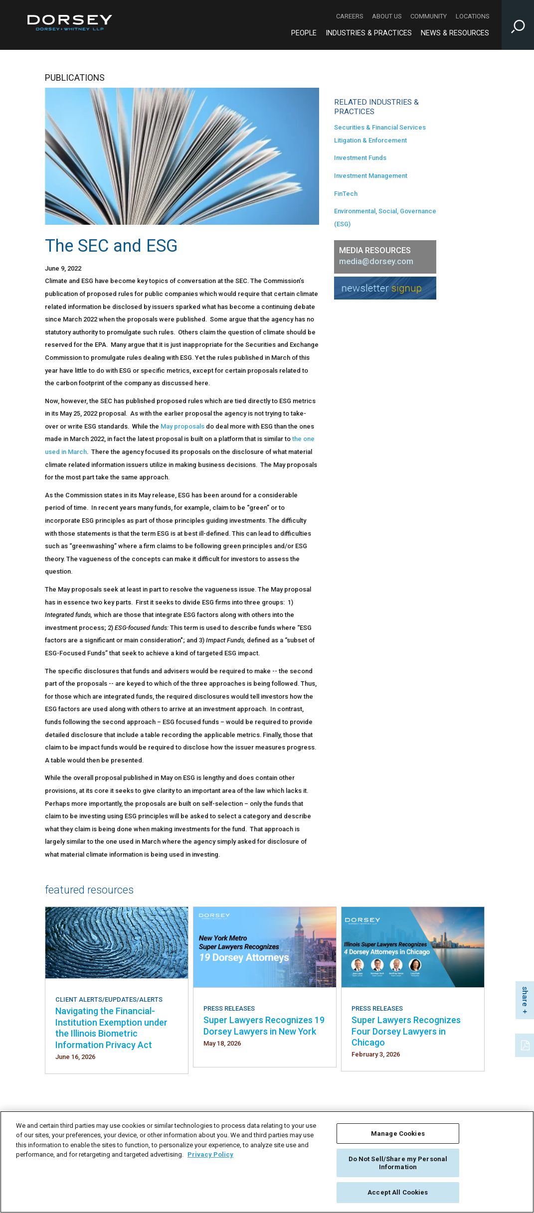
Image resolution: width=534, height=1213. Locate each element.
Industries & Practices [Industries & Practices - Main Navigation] (369, 33)
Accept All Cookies (397, 1192)
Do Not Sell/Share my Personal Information (398, 1163)
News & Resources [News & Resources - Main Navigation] (455, 33)
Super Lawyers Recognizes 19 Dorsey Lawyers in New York (264, 1025)
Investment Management (370, 175)
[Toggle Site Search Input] (518, 25)
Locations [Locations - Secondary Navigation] (472, 16)
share (525, 996)
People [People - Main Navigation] (304, 33)
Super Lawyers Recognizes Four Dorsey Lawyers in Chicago (406, 1031)
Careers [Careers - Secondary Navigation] (349, 16)
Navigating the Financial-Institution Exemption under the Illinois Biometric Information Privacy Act (111, 1028)
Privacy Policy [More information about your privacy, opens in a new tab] (210, 1154)
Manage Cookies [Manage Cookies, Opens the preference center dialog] (398, 1133)
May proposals (182, 426)
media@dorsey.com (376, 261)
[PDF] (526, 1044)
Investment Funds (360, 157)
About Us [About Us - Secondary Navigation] (386, 16)
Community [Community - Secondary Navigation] (428, 16)
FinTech (345, 193)
